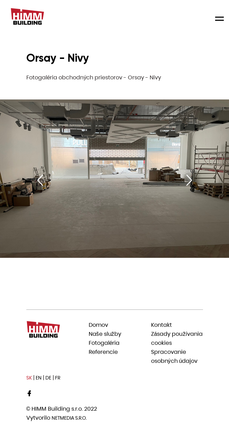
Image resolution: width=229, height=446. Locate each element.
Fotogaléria (104, 343)
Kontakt (161, 325)
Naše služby (105, 334)
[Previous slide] (40, 180)
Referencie (103, 352)
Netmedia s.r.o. (69, 417)
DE (48, 377)
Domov (98, 325)
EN (39, 377)
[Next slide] (189, 180)
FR (57, 377)
